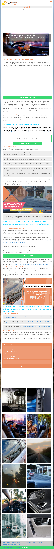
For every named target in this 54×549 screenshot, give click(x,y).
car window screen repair (10, 346)
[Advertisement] (27, 22)
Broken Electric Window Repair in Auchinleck (13, 545)
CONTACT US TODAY (27, 143)
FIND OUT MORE (27, 256)
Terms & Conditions (37, 542)
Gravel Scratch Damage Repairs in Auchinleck (13, 547)
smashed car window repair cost (11, 358)
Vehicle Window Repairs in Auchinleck (11, 542)
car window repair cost (9, 356)
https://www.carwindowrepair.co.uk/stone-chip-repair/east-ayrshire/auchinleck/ (29, 264)
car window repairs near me (10, 351)
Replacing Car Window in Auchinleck (11, 544)
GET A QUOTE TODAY (27, 97)
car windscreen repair (9, 349)
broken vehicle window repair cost (12, 353)
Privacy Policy (28, 542)
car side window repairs (9, 363)
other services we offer (9, 360)
